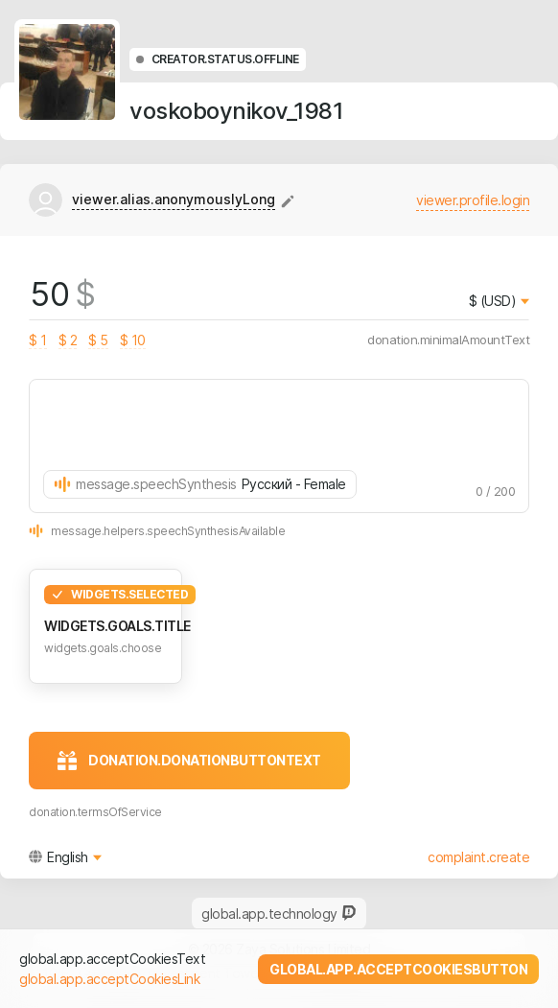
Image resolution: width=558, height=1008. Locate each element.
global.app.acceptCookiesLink (109, 979)
